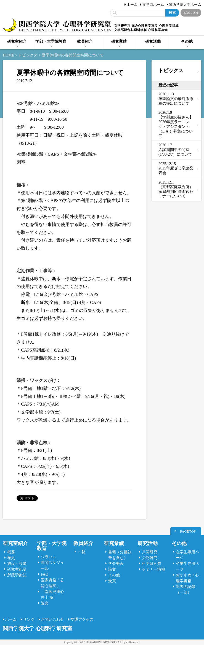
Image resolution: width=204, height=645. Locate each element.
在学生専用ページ (187, 555)
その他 (187, 41)
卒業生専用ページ (187, 566)
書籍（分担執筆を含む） (119, 555)
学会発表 (116, 564)
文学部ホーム (153, 4)
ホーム (132, 4)
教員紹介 (84, 41)
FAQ (44, 574)
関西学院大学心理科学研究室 (57, 25)
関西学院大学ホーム (185, 4)
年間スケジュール (52, 566)
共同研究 (149, 552)
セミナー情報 (153, 569)
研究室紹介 (17, 41)
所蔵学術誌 (17, 575)
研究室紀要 (17, 569)
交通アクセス (82, 619)
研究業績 (119, 41)
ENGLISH (191, 13)
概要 (11, 552)
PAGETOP (188, 531)
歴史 (11, 558)
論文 (45, 603)
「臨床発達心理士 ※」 (52, 595)
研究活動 (153, 41)
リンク (29, 619)
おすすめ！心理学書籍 (187, 578)
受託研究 (149, 558)
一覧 (81, 552)
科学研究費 (151, 564)
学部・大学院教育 (50, 41)
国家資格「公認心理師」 (52, 583)
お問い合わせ (52, 619)
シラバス (48, 557)
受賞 (112, 581)
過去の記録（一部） (185, 590)
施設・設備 (17, 564)
